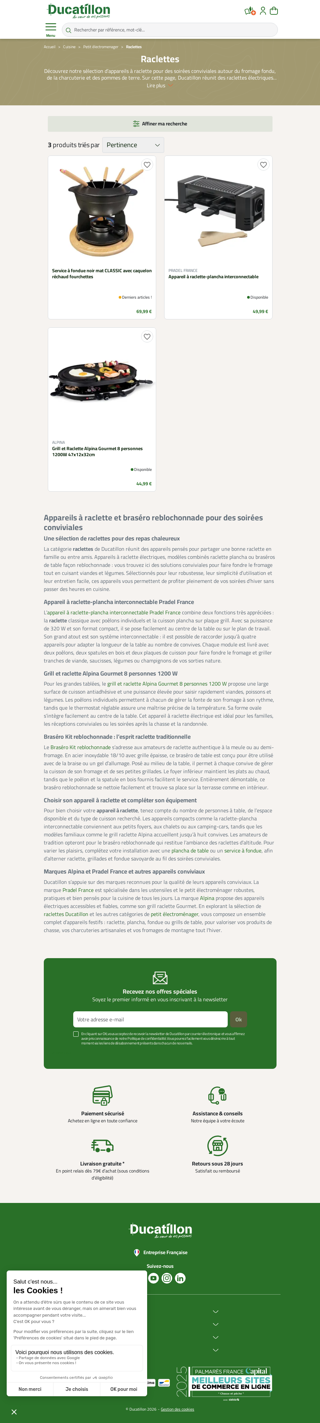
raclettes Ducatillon (66, 914)
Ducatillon (113, 1312)
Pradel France (78, 890)
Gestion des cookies (177, 1409)
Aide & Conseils (118, 1350)
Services (111, 1337)
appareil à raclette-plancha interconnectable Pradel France (114, 612)
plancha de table (190, 850)
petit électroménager (174, 914)
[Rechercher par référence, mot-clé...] (170, 30)
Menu (50, 30)
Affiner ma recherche (164, 123)
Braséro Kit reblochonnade (80, 747)
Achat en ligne (117, 1324)
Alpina (207, 898)
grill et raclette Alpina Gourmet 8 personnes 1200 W (167, 684)
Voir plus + (61, 1053)
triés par (89, 145)
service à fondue (242, 850)
